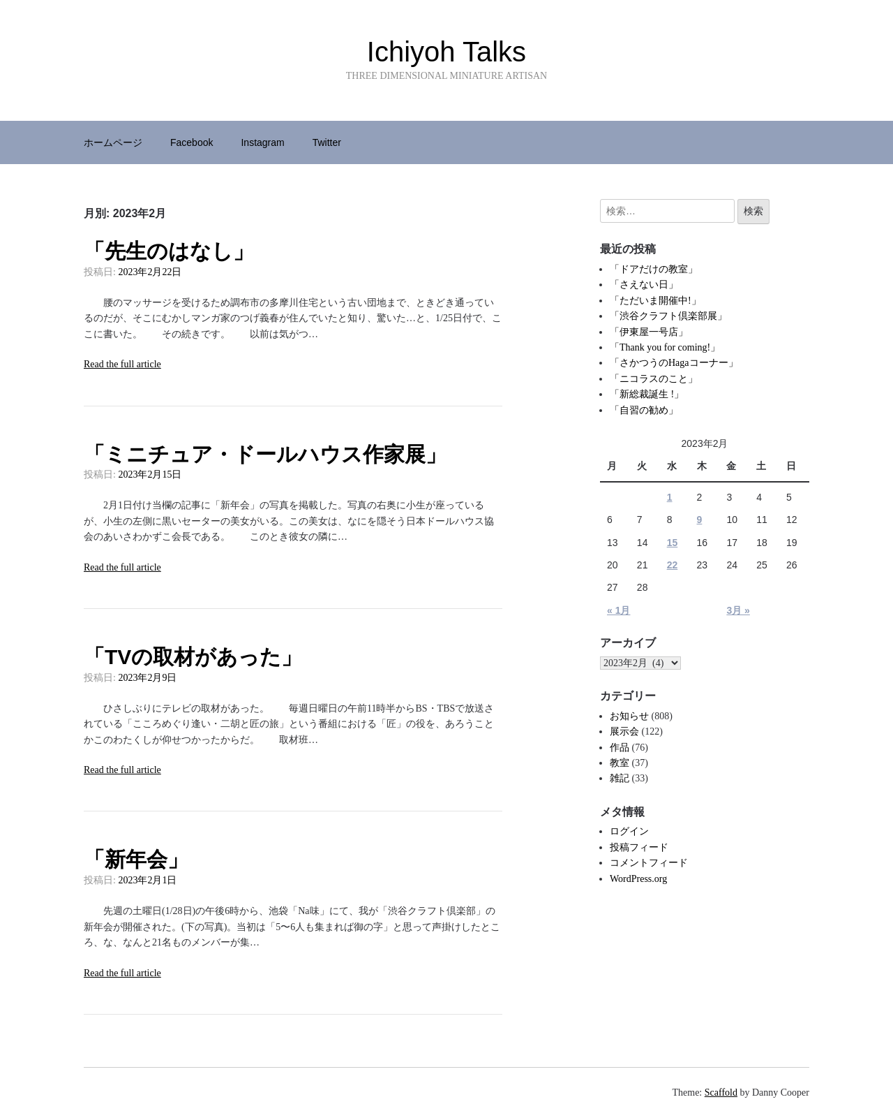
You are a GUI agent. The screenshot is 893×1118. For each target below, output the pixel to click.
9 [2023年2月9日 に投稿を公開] (700, 519)
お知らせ (629, 716)
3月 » (737, 610)
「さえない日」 (644, 284)
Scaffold (721, 1092)
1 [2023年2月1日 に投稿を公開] (670, 497)
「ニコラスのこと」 (654, 379)
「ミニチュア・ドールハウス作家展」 (265, 454)
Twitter (327, 142)
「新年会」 (136, 859)
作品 (619, 747)
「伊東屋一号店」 (649, 332)
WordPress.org (638, 879)
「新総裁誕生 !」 (647, 394)
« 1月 (618, 610)
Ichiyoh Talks (446, 51)
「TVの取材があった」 (193, 656)
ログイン (629, 831)
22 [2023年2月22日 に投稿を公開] (672, 565)
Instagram (262, 142)
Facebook (191, 142)
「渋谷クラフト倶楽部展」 (668, 316)
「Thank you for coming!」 (665, 347)
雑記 (619, 778)
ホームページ (113, 142)
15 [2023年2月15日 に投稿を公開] (672, 542)
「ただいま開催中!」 (655, 300)
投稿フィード (639, 847)
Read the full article (122, 364)
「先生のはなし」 (169, 251)
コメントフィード (649, 863)
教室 (619, 763)
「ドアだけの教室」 (654, 269)
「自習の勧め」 (644, 410)
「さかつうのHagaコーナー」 (674, 363)
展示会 (624, 731)
